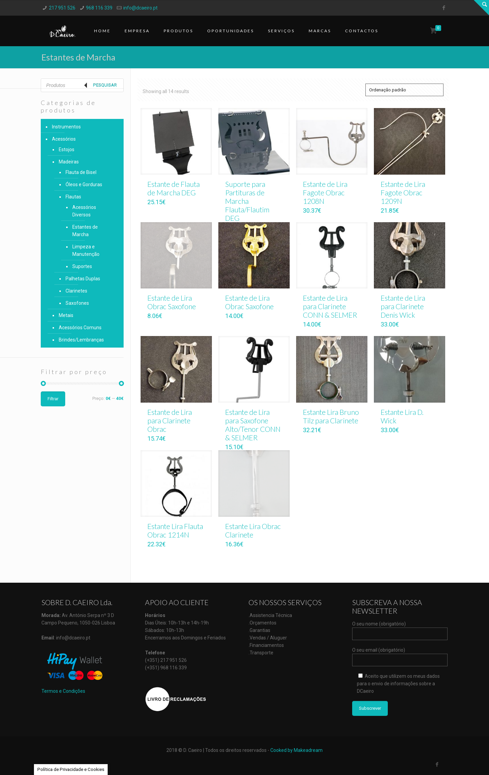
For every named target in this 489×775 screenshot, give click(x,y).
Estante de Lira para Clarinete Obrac (169, 420)
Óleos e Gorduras (84, 184)
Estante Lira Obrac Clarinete (253, 530)
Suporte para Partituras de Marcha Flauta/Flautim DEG (247, 201)
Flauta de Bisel (81, 172)
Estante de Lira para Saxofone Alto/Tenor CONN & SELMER (252, 425)
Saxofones (77, 303)
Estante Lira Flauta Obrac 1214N (175, 530)
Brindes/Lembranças (81, 339)
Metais (66, 315)
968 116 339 (99, 8)
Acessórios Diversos (84, 211)
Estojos (66, 149)
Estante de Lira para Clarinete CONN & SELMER (330, 306)
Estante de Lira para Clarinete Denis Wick (403, 306)
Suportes (82, 266)
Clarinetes (76, 291)
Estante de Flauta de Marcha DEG (173, 188)
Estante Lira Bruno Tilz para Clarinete (331, 416)
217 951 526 (62, 8)
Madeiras (69, 161)
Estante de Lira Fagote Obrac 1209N (403, 192)
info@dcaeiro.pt (140, 8)
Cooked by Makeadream (296, 750)
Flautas (73, 196)
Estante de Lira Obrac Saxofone (171, 302)
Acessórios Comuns (80, 327)
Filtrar (53, 398)
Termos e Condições (63, 691)
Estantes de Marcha (85, 230)
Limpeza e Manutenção (85, 250)
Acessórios (64, 139)
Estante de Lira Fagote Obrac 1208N (325, 192)
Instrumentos (66, 126)
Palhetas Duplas (83, 278)
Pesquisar (105, 85)
